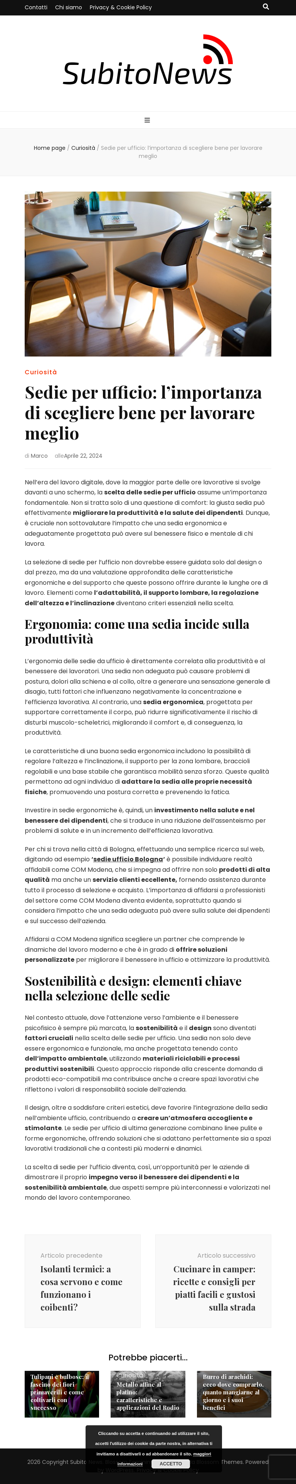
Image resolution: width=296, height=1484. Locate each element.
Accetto (171, 1464)
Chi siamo (68, 7)
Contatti (36, 7)
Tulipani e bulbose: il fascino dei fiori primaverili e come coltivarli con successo (59, 1392)
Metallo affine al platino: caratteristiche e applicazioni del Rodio (147, 1395)
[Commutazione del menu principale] (148, 120)
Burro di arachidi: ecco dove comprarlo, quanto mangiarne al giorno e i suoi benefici (233, 1392)
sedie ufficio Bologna (128, 859)
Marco (39, 456)
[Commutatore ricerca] (266, 7)
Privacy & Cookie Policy (121, 7)
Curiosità (41, 372)
